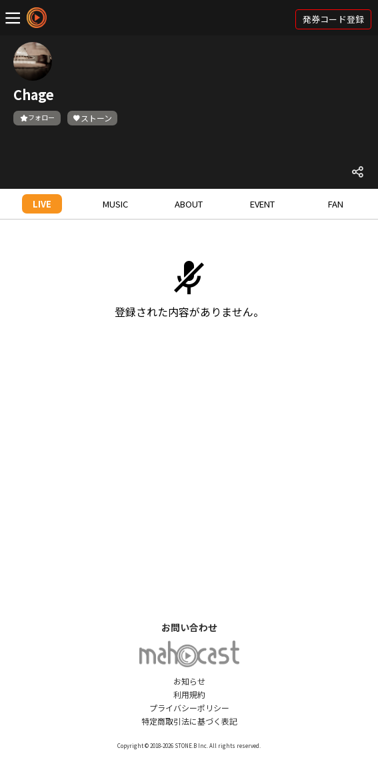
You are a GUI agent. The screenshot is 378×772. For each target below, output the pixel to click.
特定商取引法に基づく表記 (189, 721)
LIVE (42, 204)
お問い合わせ (189, 627)
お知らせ (189, 681)
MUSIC (115, 204)
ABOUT (189, 204)
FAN (335, 204)
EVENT (262, 204)
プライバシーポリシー (189, 707)
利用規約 (189, 694)
